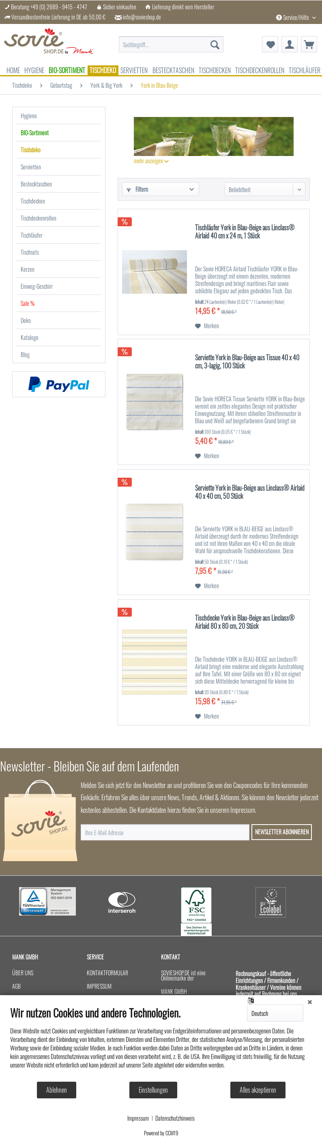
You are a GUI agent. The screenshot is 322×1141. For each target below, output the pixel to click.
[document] (161, 1043)
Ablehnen (56, 1090)
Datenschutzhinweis (175, 1118)
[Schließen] (310, 1001)
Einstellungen (153, 1090)
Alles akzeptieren (258, 1090)
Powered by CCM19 (161, 1133)
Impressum (138, 1118)
